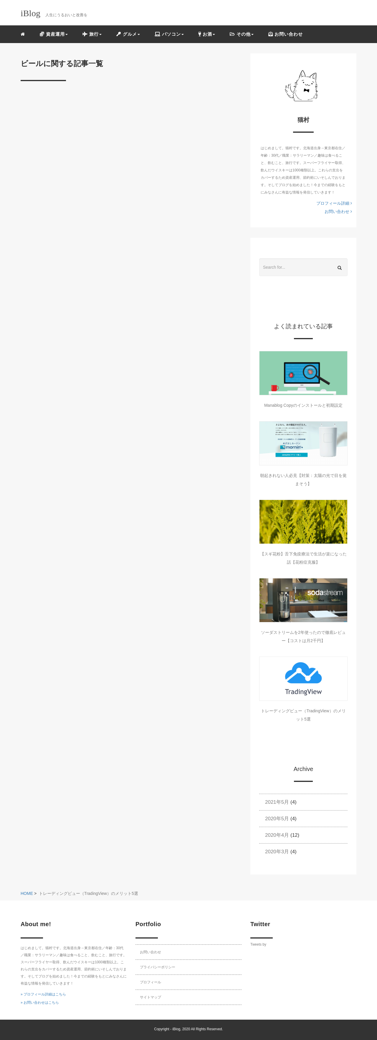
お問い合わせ (285, 34)
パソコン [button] (169, 34)
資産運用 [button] (54, 34)
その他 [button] (242, 34)
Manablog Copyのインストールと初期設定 (303, 405)
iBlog (176, 1029)
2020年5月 (277, 818)
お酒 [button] (207, 34)
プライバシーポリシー (157, 967)
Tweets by (258, 944)
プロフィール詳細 (334, 203)
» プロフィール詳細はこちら (43, 994)
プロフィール (150, 982)
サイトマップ (150, 997)
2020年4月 (277, 835)
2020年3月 (277, 851)
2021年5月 (277, 802)
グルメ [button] (128, 34)
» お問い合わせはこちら (40, 1002)
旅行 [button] (92, 34)
